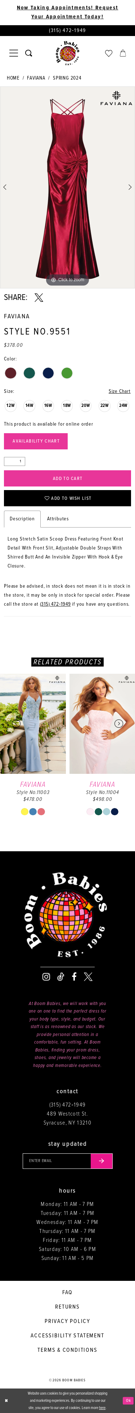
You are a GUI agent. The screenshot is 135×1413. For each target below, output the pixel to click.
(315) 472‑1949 (55, 604)
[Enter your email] (68, 1161)
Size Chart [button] (120, 391)
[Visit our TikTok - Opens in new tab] (60, 977)
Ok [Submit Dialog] (128, 1400)
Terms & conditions (67, 1350)
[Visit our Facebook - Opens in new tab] (74, 977)
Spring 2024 (67, 78)
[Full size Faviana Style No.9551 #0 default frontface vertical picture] (67, 187)
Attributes (58, 519)
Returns (67, 1307)
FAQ (67, 1292)
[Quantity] (14, 461)
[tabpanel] (67, 187)
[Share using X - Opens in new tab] (39, 298)
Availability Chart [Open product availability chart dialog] (36, 441)
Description (22, 519)
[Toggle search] (29, 53)
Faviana (36, 78)
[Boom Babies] (67, 53)
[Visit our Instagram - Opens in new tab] (46, 977)
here (102, 1407)
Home (13, 78)
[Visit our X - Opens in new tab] (88, 977)
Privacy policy (67, 1321)
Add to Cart (67, 479)
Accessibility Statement (67, 1336)
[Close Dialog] (6, 1401)
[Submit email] (102, 1161)
